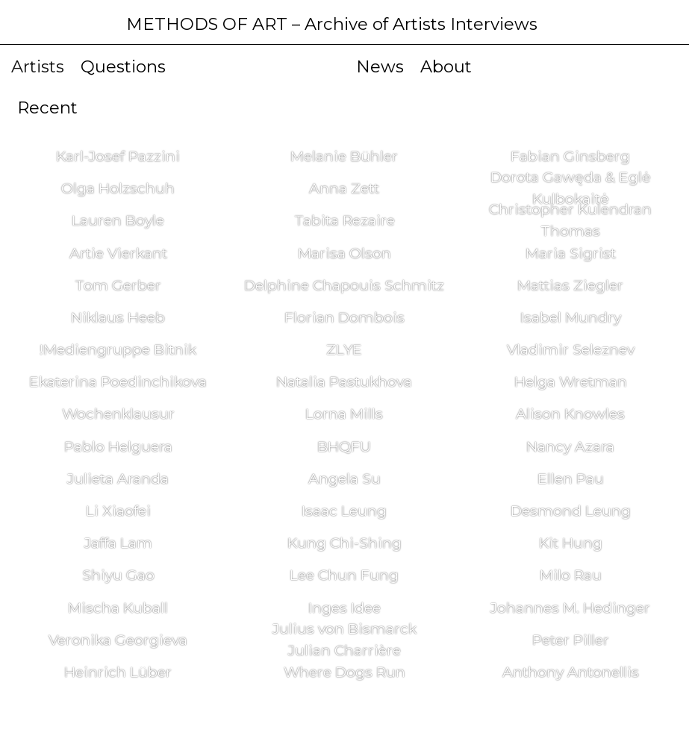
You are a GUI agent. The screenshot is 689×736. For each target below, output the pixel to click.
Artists (37, 66)
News (380, 66)
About (446, 66)
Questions (123, 66)
